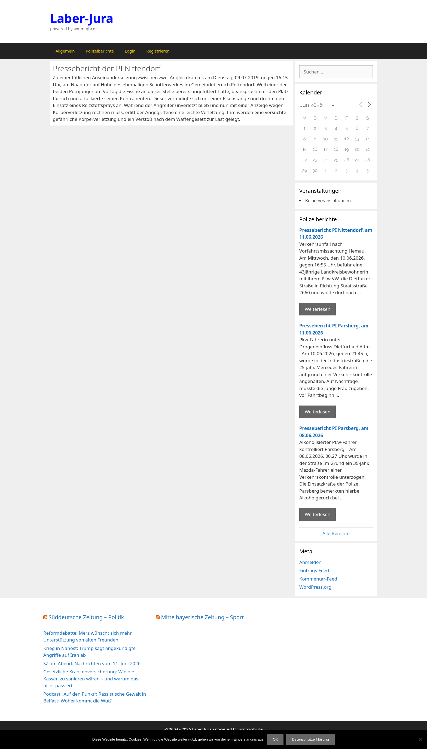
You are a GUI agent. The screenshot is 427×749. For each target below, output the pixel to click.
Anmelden (310, 562)
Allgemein (65, 51)
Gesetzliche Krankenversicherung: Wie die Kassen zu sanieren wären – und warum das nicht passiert (90, 678)
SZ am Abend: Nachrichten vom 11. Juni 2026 (92, 663)
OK (275, 739)
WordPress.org (315, 587)
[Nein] (420, 739)
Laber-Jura (81, 18)
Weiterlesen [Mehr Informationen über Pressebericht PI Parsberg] (317, 412)
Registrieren (158, 51)
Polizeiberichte (100, 51)
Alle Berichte (336, 533)
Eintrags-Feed (314, 570)
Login (130, 51)
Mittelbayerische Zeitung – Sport (202, 617)
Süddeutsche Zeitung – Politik (86, 617)
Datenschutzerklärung (310, 739)
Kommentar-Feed (318, 579)
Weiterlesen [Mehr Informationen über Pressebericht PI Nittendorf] (317, 309)
